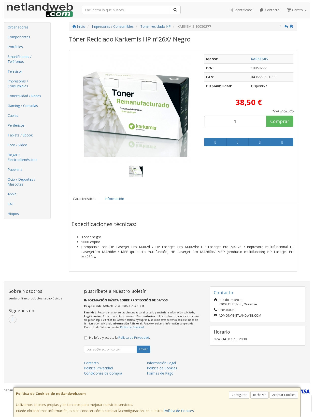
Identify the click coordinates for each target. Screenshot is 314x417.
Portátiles (15, 46)
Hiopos (13, 213)
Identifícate (240, 10)
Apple (12, 194)
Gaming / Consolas (23, 105)
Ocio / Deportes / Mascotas (21, 182)
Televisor (15, 71)
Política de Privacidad (132, 327)
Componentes (19, 37)
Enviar (143, 349)
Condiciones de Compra (103, 373)
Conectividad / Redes (24, 96)
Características (84, 198)
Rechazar (259, 395)
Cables (13, 115)
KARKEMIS (259, 58)
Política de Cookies (179, 410)
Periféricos (16, 125)
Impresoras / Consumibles (18, 83)
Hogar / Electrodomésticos (22, 157)
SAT (11, 204)
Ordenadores (18, 27)
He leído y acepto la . (119, 338)
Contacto (269, 10)
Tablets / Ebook (20, 135)
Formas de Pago (160, 373)
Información (114, 198)
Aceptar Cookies (283, 395)
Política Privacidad (98, 368)
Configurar (239, 395)
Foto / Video (17, 145)
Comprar (279, 121)
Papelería (15, 169)
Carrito (297, 10)
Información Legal (161, 363)
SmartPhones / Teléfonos (19, 59)
